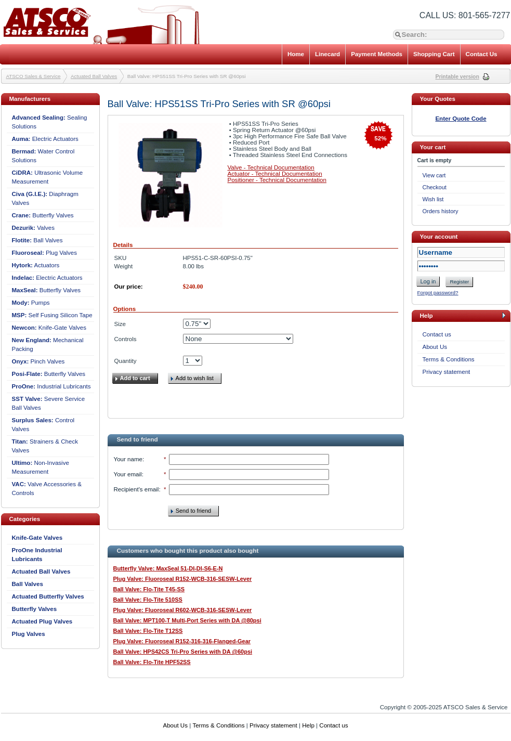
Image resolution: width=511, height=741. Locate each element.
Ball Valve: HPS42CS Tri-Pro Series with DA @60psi (183, 651)
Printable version (457, 77)
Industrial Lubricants (51, 386)
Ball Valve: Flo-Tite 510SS (147, 599)
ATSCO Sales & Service (33, 76)
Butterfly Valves (43, 215)
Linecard (327, 54)
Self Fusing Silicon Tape (52, 315)
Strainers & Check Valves (45, 445)
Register (459, 281)
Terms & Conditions (449, 359)
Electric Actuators (45, 139)
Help (308, 725)
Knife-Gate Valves (49, 327)
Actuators (36, 265)
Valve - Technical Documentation (271, 167)
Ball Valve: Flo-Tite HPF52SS (152, 662)
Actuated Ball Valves (94, 76)
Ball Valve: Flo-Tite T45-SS (149, 589)
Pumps (31, 303)
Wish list (433, 199)
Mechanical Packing (48, 344)
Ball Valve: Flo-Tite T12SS (148, 631)
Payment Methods (376, 54)
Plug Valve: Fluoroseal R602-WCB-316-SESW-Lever (182, 610)
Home (295, 54)
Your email (128, 474)
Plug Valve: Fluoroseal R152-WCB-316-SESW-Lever (182, 579)
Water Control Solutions (43, 155)
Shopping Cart (434, 54)
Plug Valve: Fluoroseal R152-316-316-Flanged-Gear (182, 641)
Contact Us (481, 54)
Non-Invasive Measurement (40, 467)
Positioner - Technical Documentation (277, 180)
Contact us (437, 334)
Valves (33, 228)
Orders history (440, 211)
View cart (434, 175)
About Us (435, 347)
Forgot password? (437, 292)
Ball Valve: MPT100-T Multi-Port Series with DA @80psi (187, 620)
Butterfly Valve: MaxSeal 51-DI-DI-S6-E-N (168, 568)
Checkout (435, 187)
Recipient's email (136, 489)
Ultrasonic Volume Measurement (47, 177)
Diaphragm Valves (45, 198)
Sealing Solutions (49, 121)
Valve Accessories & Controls (47, 488)
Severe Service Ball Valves (48, 403)
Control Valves (43, 424)
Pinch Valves (38, 361)
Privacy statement (446, 372)
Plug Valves (44, 253)
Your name (128, 459)
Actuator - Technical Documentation (275, 174)
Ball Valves (37, 240)
